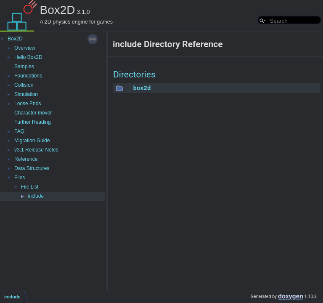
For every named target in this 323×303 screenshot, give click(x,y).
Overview (24, 48)
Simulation (26, 94)
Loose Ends (27, 103)
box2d (142, 88)
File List (29, 187)
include (36, 196)
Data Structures (31, 168)
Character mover (33, 113)
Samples (24, 66)
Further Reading (32, 122)
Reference (25, 159)
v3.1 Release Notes (36, 150)
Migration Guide (32, 141)
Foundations (28, 76)
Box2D (15, 39)
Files (19, 178)
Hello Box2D (28, 57)
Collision (23, 85)
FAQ (19, 131)
